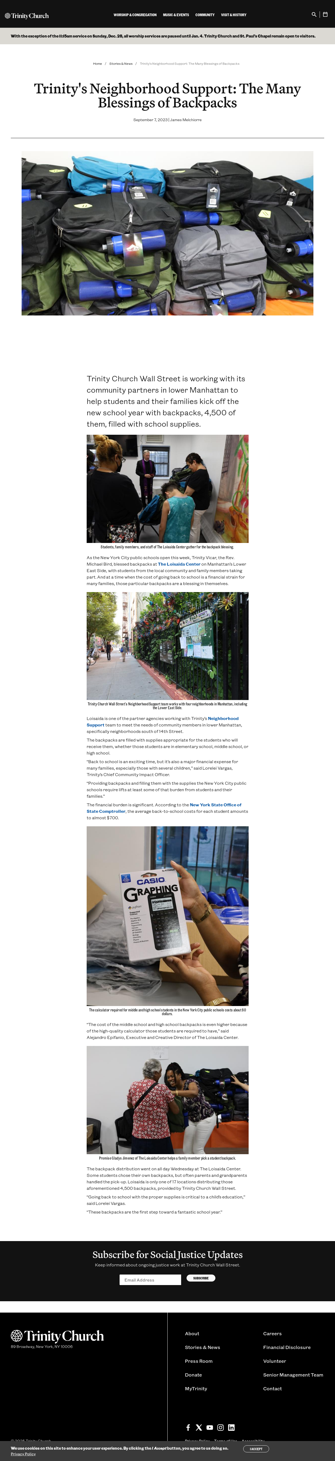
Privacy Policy (23, 1453)
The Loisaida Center (179, 564)
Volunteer (274, 1361)
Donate (193, 1374)
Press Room (199, 1361)
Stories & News (121, 63)
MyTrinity (196, 1388)
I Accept (256, 1449)
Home (97, 63)
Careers (272, 1333)
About (192, 1333)
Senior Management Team (293, 1374)
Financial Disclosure (287, 1347)
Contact (272, 1388)
